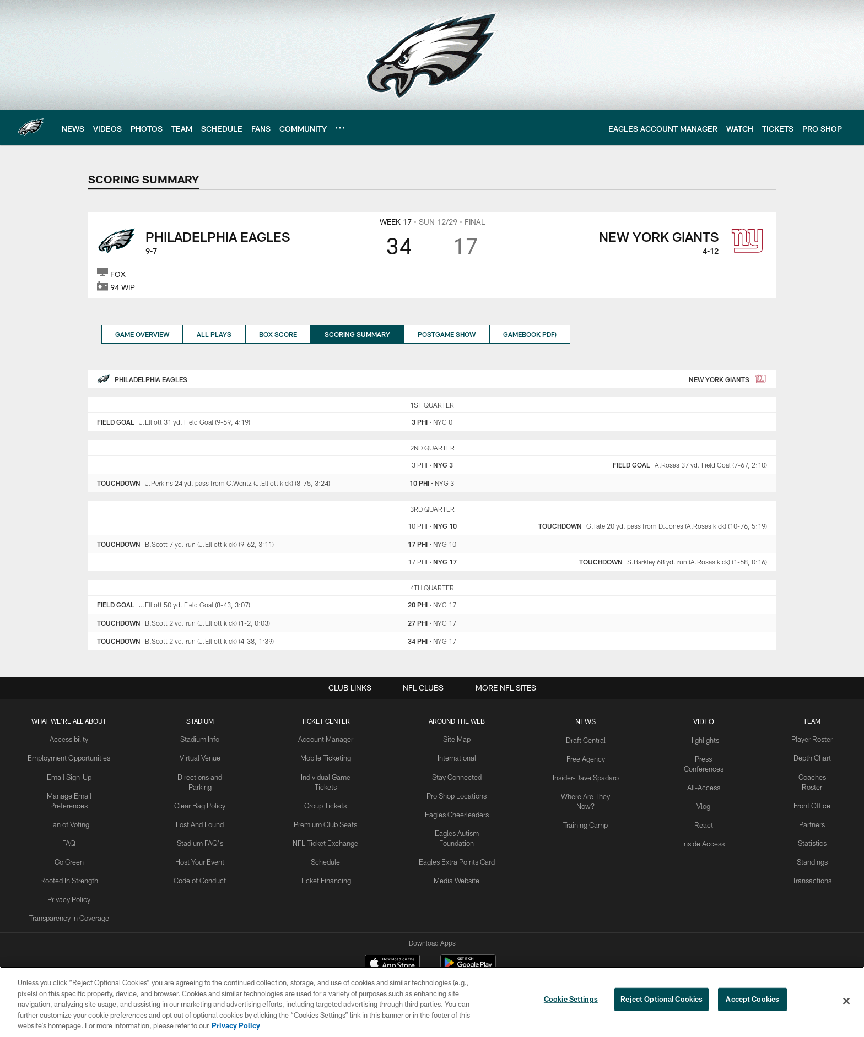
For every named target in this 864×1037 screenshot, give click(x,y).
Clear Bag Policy (204, 793)
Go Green (76, 847)
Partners (805, 811)
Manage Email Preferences (76, 793)
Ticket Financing (328, 865)
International (457, 757)
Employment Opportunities (75, 757)
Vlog (699, 793)
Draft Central (583, 738)
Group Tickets (328, 793)
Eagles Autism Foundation (457, 829)
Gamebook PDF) (530, 334)
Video (699, 721)
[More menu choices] (340, 127)
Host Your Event (204, 847)
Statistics (805, 829)
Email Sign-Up (75, 775)
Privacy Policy (75, 883)
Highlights (699, 738)
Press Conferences (699, 757)
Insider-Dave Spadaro (583, 775)
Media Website (457, 865)
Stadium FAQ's (204, 829)
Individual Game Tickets (328, 775)
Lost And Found (204, 811)
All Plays (214, 334)
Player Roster (805, 738)
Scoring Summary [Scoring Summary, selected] (357, 334)
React (699, 811)
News (583, 721)
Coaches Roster (805, 775)
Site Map (457, 738)
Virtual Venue (204, 757)
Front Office (805, 793)
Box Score (278, 334)
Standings (805, 847)
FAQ (75, 829)
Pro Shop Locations (457, 793)
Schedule (328, 847)
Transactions (805, 865)
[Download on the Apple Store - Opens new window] (392, 964)
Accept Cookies (752, 1000)
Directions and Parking (204, 775)
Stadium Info (204, 738)
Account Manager (328, 738)
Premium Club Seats (328, 811)
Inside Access (699, 829)
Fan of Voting (75, 811)
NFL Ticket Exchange (328, 829)
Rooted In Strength (75, 865)
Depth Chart (805, 757)
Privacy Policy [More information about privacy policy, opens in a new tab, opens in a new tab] (236, 1025)
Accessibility (75, 738)
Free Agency (584, 757)
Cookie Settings (571, 1000)
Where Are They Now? (583, 793)
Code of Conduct (204, 865)
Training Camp (584, 811)
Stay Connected (457, 775)
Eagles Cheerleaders (457, 811)
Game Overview (142, 334)
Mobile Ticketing (328, 757)
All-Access (699, 775)
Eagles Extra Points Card (457, 847)
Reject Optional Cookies (661, 1000)
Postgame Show (447, 334)
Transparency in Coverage (75, 901)
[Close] (846, 1001)
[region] (432, 1002)
